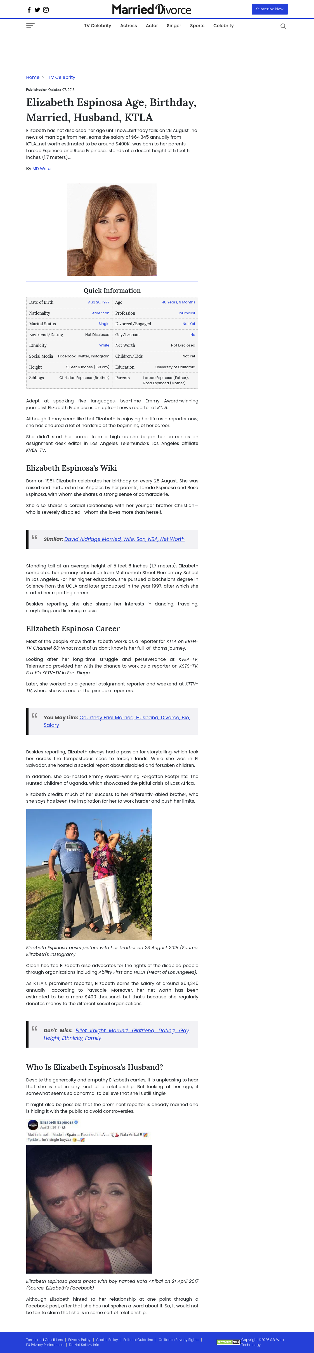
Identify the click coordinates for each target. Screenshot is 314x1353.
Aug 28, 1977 (98, 302)
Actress (128, 25)
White (104, 345)
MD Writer (42, 168)
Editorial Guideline (138, 1339)
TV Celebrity (97, 25)
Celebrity (223, 25)
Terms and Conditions (44, 1339)
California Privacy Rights (178, 1339)
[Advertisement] (71, 44)
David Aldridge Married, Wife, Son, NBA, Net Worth (124, 539)
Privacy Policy (79, 1339)
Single (104, 323)
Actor (152, 25)
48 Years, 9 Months (178, 302)
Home (33, 77)
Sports (197, 25)
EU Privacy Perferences (44, 1344)
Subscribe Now (270, 8)
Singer (174, 25)
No (192, 334)
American (100, 313)
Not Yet (189, 323)
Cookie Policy (107, 1339)
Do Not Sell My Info (84, 1344)
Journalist (186, 313)
